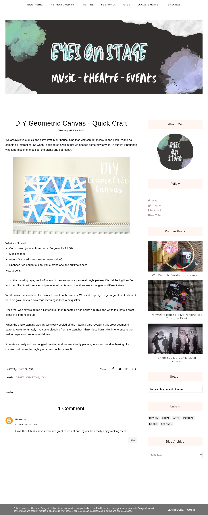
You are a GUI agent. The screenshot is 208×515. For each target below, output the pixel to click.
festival (166, 424)
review (153, 418)
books (153, 424)
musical (188, 418)
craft (20, 377)
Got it (191, 509)
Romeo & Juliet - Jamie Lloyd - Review (176, 359)
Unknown (21, 419)
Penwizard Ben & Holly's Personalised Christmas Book (177, 316)
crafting (32, 377)
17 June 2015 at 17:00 (26, 424)
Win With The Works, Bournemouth (176, 275)
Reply (132, 440)
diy (44, 377)
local (166, 418)
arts (176, 418)
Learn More (176, 509)
